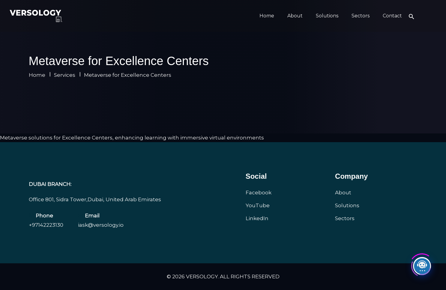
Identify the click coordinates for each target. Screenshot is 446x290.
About (295, 16)
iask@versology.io (101, 225)
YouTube (258, 205)
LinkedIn (257, 218)
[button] (412, 16)
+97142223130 (46, 225)
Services (64, 75)
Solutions (327, 16)
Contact (392, 16)
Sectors (361, 16)
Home (266, 16)
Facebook (258, 193)
